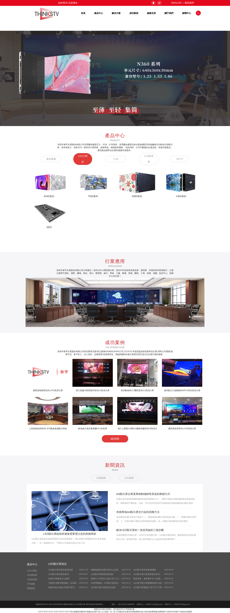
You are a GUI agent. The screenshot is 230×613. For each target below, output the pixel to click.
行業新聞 (101, 478)
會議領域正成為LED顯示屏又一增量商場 (66, 587)
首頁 (83, 13)
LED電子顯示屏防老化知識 (103, 587)
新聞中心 (186, 13)
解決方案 (116, 13)
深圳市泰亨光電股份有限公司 (64, 604)
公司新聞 (129, 478)
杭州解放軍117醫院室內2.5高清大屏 (137, 390)
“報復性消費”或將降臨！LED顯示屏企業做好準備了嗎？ (73, 583)
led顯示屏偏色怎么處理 (59, 578)
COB (115, 159)
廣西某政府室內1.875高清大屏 (182, 428)
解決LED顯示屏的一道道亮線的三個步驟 (140, 530)
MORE (115, 438)
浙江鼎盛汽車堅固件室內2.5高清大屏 (92, 390)
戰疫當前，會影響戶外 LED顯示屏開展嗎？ (153, 578)
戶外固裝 (31, 584)
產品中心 (98, 13)
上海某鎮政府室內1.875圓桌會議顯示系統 (48, 428)
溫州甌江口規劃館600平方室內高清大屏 (182, 390)
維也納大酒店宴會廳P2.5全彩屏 (92, 428)
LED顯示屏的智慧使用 (58, 574)
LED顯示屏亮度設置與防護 (60, 570)
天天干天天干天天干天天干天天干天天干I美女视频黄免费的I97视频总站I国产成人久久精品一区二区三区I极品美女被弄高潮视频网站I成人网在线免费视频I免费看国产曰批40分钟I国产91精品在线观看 (115, 612)
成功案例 (133, 13)
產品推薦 (51, 159)
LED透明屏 (32, 575)
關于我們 (169, 13)
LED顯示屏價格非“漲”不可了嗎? (147, 587)
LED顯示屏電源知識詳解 (102, 574)
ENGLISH (176, 3)
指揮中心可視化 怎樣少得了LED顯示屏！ (109, 578)
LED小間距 (82, 159)
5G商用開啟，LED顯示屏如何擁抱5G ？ (108, 583)
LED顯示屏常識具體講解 (144, 570)
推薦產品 (31, 588)
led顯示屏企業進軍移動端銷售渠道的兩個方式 (143, 494)
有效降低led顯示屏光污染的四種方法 (137, 512)
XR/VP (179, 159)
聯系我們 (189, 3)
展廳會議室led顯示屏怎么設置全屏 (106, 570)
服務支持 (151, 13)
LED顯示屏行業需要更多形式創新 (148, 574)
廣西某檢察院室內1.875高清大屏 (48, 390)
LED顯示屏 (81, 604)
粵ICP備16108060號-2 (94, 604)
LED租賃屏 (148, 159)
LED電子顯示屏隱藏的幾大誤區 (147, 583)
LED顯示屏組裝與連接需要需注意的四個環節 (69, 533)
